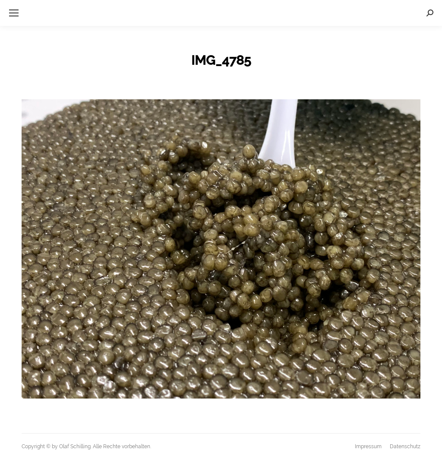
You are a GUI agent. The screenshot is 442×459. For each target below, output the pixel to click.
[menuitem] (368, 446)
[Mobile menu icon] (14, 13)
